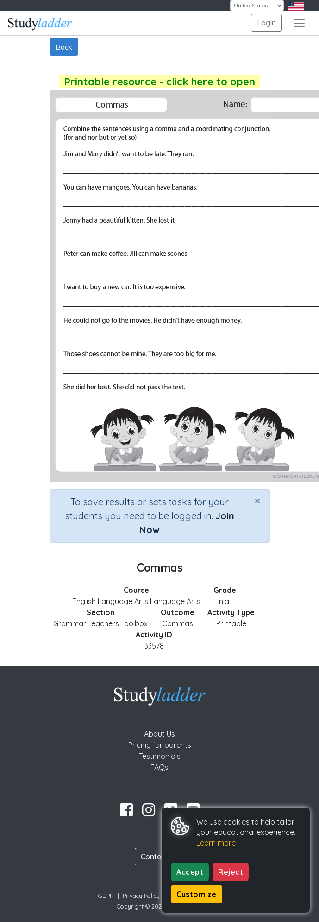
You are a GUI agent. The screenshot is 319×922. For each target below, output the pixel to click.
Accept (189, 872)
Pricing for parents (159, 745)
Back (64, 46)
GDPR (106, 895)
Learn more (216, 842)
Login (266, 22)
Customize (196, 894)
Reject (230, 872)
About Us (159, 733)
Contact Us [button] (160, 856)
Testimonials (160, 756)
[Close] (257, 501)
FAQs (159, 767)
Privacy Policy (141, 895)
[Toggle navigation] (299, 23)
